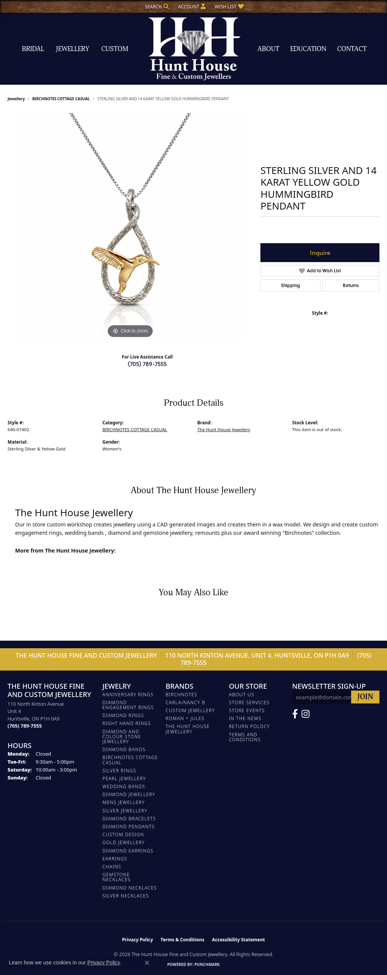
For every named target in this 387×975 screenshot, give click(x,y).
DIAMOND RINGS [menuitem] (123, 715)
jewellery (16, 98)
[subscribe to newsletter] (365, 697)
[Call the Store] (25, 725)
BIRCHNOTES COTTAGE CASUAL (61, 98)
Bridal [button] (33, 49)
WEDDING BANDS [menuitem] (123, 786)
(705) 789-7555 (147, 363)
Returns (351, 285)
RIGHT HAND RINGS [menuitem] (126, 723)
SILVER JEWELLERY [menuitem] (124, 810)
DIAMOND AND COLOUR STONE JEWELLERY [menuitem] (121, 736)
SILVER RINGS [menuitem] (119, 770)
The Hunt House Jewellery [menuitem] (188, 729)
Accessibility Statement (238, 939)
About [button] (268, 49)
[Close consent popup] (147, 963)
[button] (156, 6)
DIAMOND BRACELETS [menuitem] (129, 818)
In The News (245, 718)
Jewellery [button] (72, 49)
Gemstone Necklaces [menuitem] (116, 877)
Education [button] (308, 49)
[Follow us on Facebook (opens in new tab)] (295, 714)
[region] (130, 226)
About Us (241, 694)
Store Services (249, 702)
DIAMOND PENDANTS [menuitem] (128, 826)
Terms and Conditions (245, 737)
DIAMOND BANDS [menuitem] (124, 749)
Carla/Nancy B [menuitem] (185, 702)
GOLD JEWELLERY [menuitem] (123, 842)
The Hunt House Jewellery (223, 429)
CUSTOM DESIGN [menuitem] (123, 834)
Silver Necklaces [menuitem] (125, 895)
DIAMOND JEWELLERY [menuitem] (128, 794)
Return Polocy (249, 726)
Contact (352, 49)
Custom (114, 49)
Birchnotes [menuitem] (181, 694)
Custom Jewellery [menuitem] (190, 710)
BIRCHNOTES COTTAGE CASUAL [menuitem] (130, 760)
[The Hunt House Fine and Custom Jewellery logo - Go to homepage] (193, 49)
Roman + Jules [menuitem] (185, 718)
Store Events (247, 710)
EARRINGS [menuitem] (114, 858)
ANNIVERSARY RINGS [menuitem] (127, 694)
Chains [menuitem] (111, 866)
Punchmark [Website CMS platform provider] (207, 964)
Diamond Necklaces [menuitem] (129, 887)
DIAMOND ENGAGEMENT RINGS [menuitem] (128, 705)
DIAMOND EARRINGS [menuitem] (127, 850)
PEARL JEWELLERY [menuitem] (124, 778)
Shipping (290, 285)
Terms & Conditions (182, 939)
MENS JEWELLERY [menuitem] (123, 802)
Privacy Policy (137, 939)
